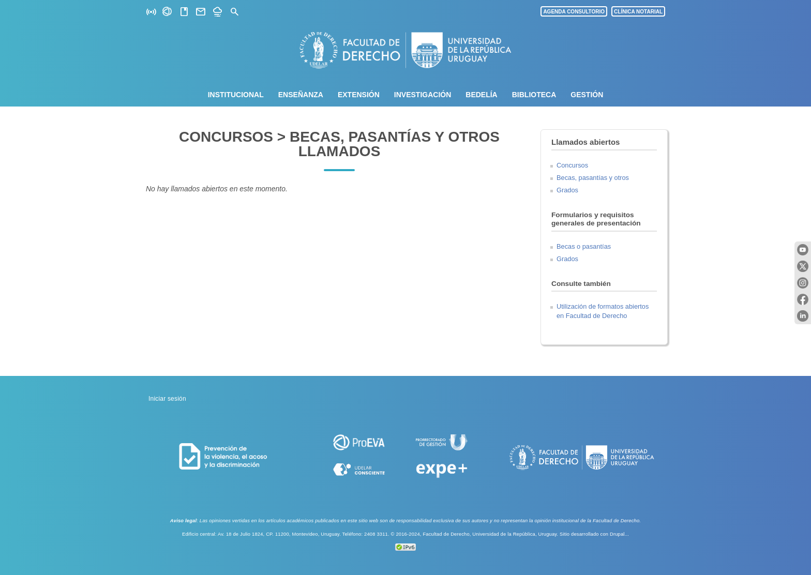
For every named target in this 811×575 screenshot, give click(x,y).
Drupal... (619, 534)
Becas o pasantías (584, 246)
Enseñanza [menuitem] (300, 94)
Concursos (572, 165)
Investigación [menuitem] (422, 94)
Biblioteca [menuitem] (534, 94)
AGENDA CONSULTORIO (574, 11)
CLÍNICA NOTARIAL (638, 11)
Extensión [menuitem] (359, 94)
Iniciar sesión (167, 398)
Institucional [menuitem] (236, 94)
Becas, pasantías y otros (593, 177)
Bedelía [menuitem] (481, 94)
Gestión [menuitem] (586, 94)
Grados (567, 190)
